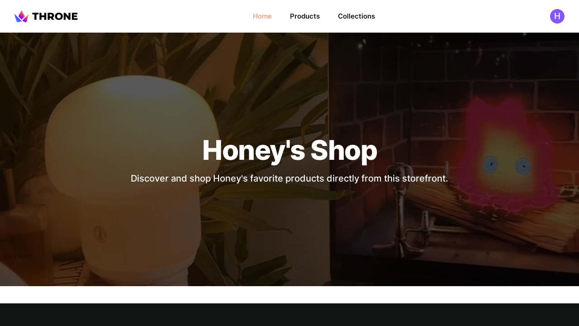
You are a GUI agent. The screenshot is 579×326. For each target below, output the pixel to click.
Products (305, 16)
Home (262, 16)
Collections (356, 16)
